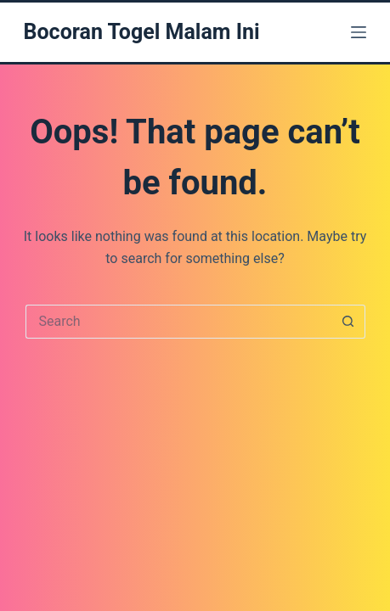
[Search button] (348, 322)
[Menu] (358, 32)
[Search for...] (178, 322)
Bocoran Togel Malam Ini (142, 32)
